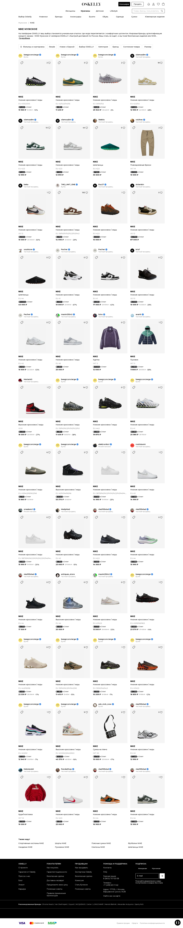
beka (26, 185)
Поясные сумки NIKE (101, 843)
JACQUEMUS (80, 904)
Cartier (89, 904)
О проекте (23, 868)
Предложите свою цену (57, 885)
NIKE (20, 97)
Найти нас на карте (111, 896)
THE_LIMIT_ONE (68, 185)
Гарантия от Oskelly (26, 872)
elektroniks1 (103, 444)
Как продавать (81, 868)
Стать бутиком (81, 885)
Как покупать (52, 868)
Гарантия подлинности (57, 872)
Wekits (101, 120)
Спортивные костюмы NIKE (31, 843)
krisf (138, 249)
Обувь (105, 17)
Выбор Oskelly (25, 17)
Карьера (22, 889)
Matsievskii (29, 769)
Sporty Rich (139, 904)
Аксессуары (75, 17)
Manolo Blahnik (110, 904)
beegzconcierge (31, 55)
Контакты (107, 868)
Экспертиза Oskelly (83, 872)
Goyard (71, 904)
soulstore (28, 249)
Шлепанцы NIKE (135, 847)
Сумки (134, 17)
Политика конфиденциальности (152, 923)
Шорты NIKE (60, 843)
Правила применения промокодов (56, 894)
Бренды (58, 17)
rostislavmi (141, 444)
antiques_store (68, 574)
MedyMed (65, 509)
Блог (20, 880)
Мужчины (85, 11)
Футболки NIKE (135, 843)
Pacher (64, 249)
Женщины (70, 11)
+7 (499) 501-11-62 (110, 885)
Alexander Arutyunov (126, 904)
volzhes (139, 120)
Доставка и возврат (55, 880)
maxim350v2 (66, 314)
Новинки (43, 17)
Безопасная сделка (55, 876)
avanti (138, 314)
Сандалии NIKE (25, 847)
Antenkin (140, 185)
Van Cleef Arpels (61, 904)
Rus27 (101, 185)
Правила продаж (123, 923)
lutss (100, 314)
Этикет (21, 885)
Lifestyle (114, 11)
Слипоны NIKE (98, 847)
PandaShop (66, 769)
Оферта (135, 923)
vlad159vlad (103, 509)
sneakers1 (28, 509)
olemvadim (141, 55)
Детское (100, 11)
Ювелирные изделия (154, 17)
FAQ (105, 872)
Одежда (120, 17)
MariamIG (28, 379)
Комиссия (79, 880)
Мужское (22, 23)
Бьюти (92, 17)
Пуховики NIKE (62, 847)
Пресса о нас (24, 876)
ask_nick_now (104, 704)
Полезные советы (54, 889)
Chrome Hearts (48, 904)
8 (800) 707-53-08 (111, 878)
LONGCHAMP (98, 904)
